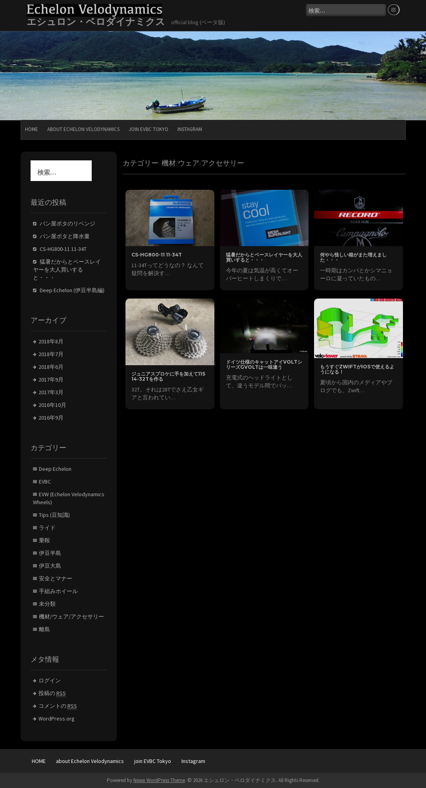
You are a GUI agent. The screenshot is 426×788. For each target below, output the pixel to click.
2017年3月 (51, 392)
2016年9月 (51, 417)
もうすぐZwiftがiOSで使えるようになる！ (357, 369)
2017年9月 (51, 379)
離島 (44, 629)
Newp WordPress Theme (159, 780)
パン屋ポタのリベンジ (67, 223)
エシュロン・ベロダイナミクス (96, 21)
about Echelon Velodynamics (83, 129)
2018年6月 (51, 366)
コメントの (58, 706)
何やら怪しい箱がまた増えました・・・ (353, 257)
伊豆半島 (50, 553)
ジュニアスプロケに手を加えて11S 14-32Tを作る (168, 376)
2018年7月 (51, 354)
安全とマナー (55, 578)
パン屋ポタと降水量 (65, 236)
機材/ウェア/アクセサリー (71, 616)
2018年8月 (51, 341)
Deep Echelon (55, 468)
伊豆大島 (50, 565)
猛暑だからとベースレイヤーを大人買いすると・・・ (264, 257)
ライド (47, 527)
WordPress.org (57, 718)
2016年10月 (52, 404)
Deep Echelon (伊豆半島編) (72, 290)
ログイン (50, 680)
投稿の (52, 693)
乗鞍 (44, 540)
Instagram (189, 129)
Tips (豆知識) (54, 514)
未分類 (47, 603)
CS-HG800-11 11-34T (156, 255)
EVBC (45, 481)
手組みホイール (58, 591)
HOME (31, 129)
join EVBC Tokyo (148, 129)
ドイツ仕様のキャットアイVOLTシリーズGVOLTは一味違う (264, 364)
